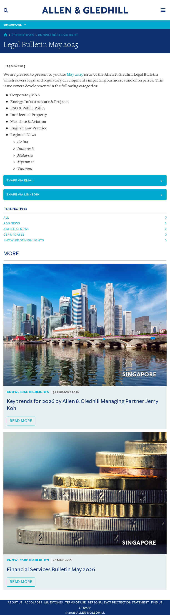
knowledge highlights (23, 240)
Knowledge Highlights (58, 35)
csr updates (14, 234)
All (6, 217)
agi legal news (16, 229)
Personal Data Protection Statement (118, 602)
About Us (15, 602)
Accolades (33, 602)
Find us (156, 602)
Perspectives (23, 35)
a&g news (11, 223)
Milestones (53, 602)
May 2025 (74, 75)
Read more (21, 421)
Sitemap (85, 607)
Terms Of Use (75, 602)
